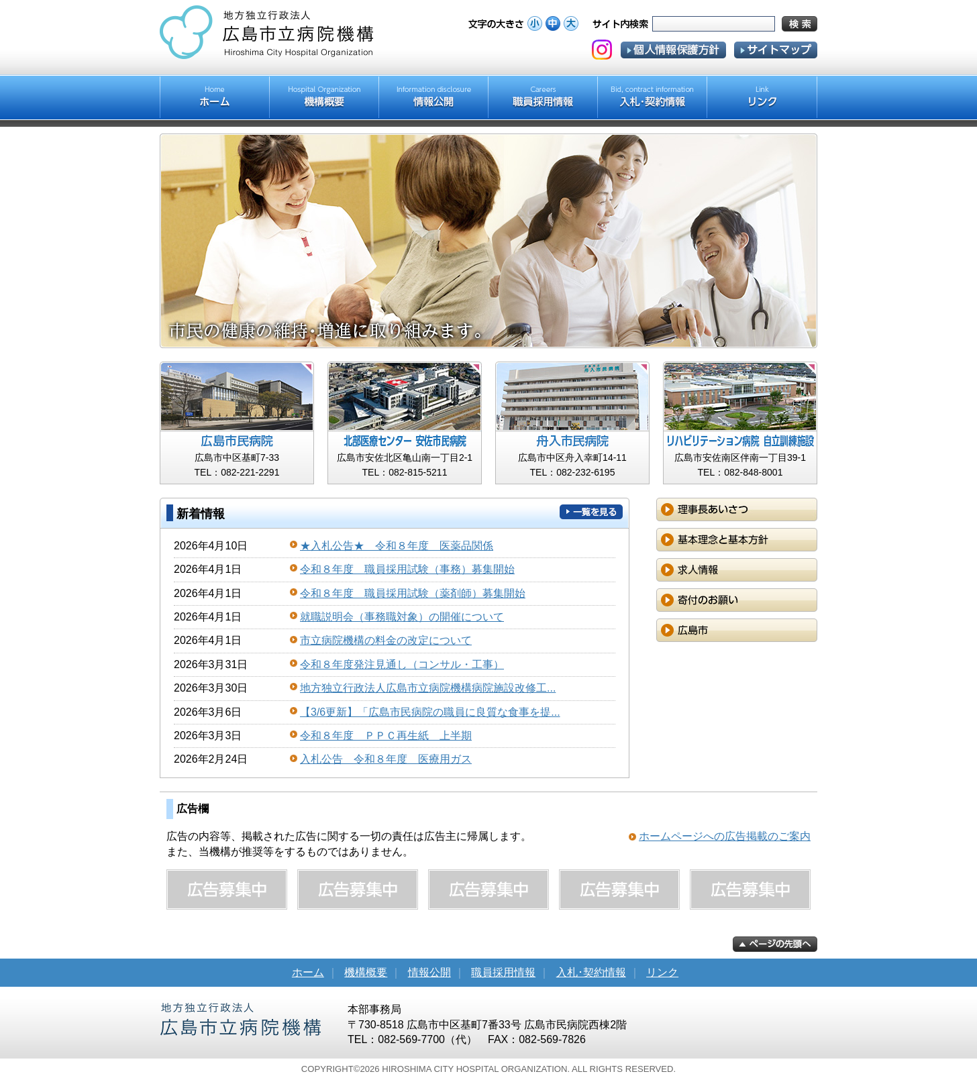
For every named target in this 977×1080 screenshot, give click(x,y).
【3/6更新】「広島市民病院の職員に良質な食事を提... (430, 712)
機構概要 (365, 972)
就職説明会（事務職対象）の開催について (402, 617)
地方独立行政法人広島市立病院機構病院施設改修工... (428, 688)
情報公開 (429, 972)
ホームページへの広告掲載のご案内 (725, 836)
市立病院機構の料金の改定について (386, 640)
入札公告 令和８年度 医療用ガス (386, 759)
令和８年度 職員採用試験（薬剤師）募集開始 (412, 593)
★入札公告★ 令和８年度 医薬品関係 (396, 545)
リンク (662, 972)
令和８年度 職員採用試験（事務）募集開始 (407, 569)
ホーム (308, 972)
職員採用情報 (503, 972)
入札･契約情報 (591, 972)
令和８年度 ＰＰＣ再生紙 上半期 (386, 735)
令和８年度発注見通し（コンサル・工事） (402, 664)
